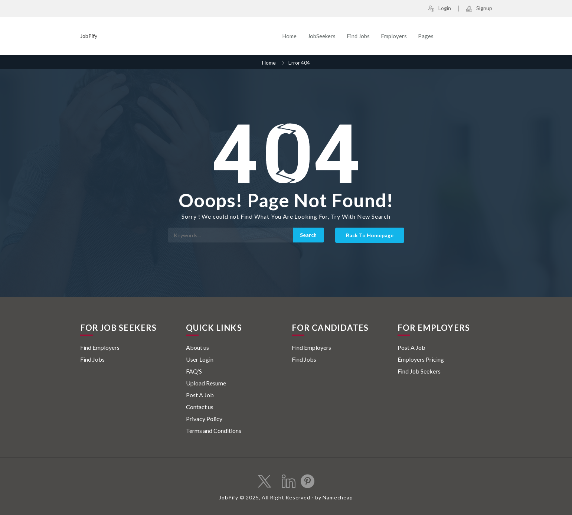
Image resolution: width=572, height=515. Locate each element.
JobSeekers (322, 36)
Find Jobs (358, 36)
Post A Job (200, 394)
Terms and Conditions (213, 430)
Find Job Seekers (419, 371)
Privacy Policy (204, 418)
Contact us (199, 406)
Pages (426, 36)
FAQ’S (194, 371)
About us (197, 347)
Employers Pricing (421, 359)
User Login (199, 359)
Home (289, 36)
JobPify (88, 36)
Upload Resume (206, 383)
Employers (394, 36)
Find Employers (100, 347)
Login (439, 9)
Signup (479, 9)
